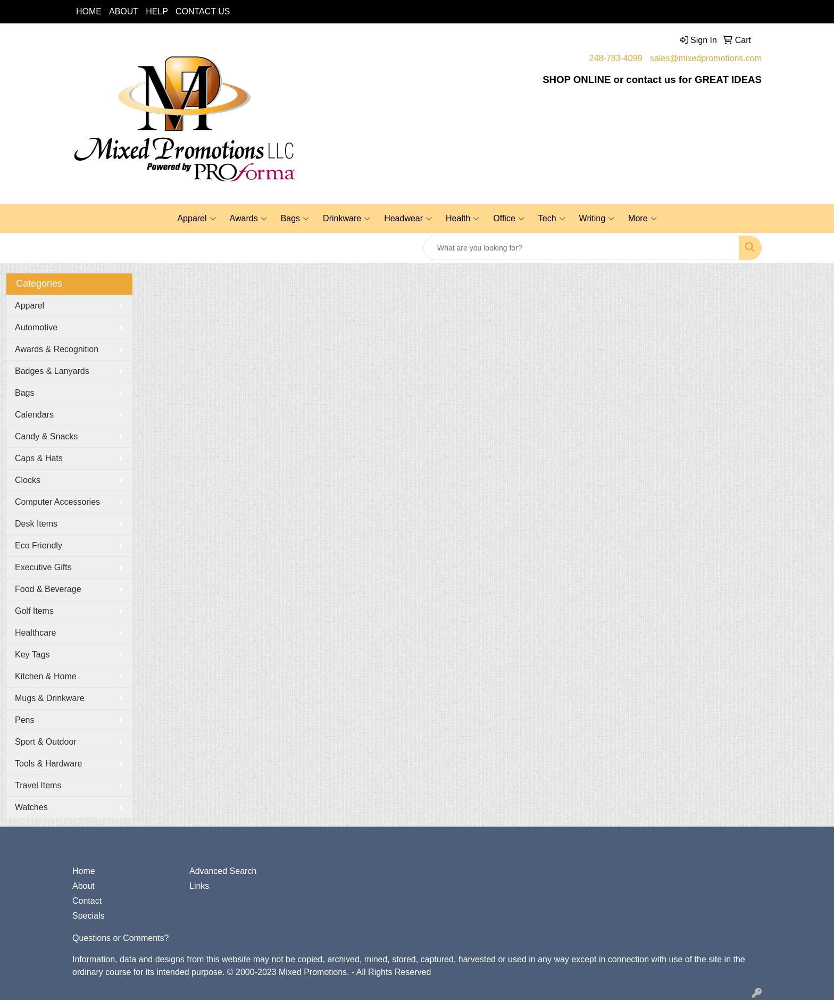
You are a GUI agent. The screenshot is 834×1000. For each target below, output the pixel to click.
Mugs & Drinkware (50, 698)
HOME (89, 11)
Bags (295, 218)
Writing (597, 218)
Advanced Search (222, 871)
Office (508, 218)
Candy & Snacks (46, 436)
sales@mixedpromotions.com (706, 58)
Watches (31, 807)
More (642, 218)
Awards (248, 218)
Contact (87, 900)
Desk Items (36, 523)
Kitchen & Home (46, 676)
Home (83, 871)
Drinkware (346, 218)
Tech (551, 218)
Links (199, 885)
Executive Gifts (43, 567)
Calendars (34, 414)
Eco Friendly (38, 545)
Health (462, 218)
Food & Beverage (48, 589)
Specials (88, 915)
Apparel (196, 218)
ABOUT (123, 11)
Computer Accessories (57, 501)
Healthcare (35, 632)
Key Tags (32, 654)
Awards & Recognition (56, 349)
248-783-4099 (616, 58)
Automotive (36, 327)
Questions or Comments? (120, 938)
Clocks (27, 480)
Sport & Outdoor (46, 741)
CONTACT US (203, 11)
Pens (24, 719)
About (83, 885)
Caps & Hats (39, 458)
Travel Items (38, 785)
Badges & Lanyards (52, 371)
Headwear (408, 218)
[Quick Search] (581, 248)
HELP (157, 11)
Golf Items (34, 610)
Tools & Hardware (48, 763)
